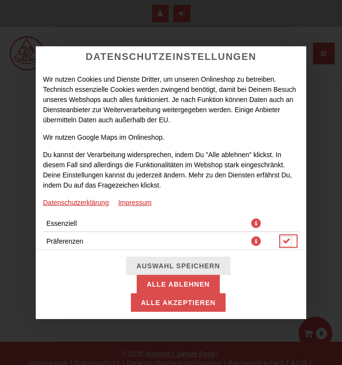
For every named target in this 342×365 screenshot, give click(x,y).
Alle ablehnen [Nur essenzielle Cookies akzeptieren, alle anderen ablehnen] (178, 284)
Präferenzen (64, 241)
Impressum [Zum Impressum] (135, 202)
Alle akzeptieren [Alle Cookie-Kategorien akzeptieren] (178, 303)
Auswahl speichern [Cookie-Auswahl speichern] (178, 266)
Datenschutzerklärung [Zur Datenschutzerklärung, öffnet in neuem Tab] (76, 202)
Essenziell (61, 223)
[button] (256, 223)
